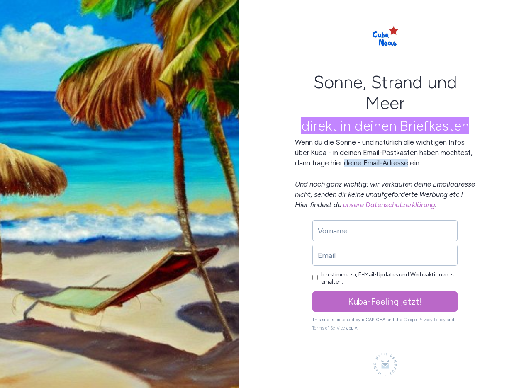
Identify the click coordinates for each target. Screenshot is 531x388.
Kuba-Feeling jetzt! (385, 301)
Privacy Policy (432, 320)
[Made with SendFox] (385, 364)
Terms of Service (328, 328)
